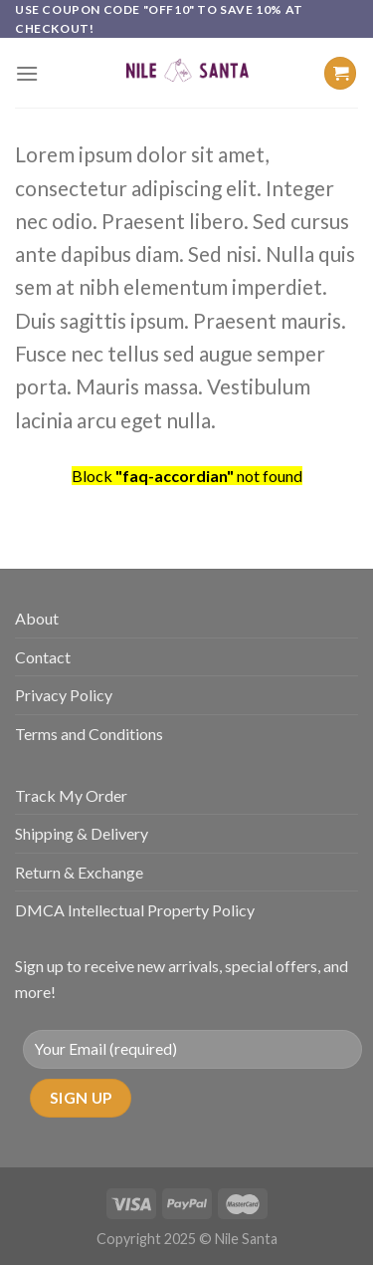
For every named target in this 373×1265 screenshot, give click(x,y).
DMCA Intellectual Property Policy (135, 909)
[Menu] (27, 73)
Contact (43, 656)
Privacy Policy (63, 694)
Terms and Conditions (89, 733)
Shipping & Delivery (81, 833)
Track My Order (71, 795)
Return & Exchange (79, 872)
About (37, 618)
